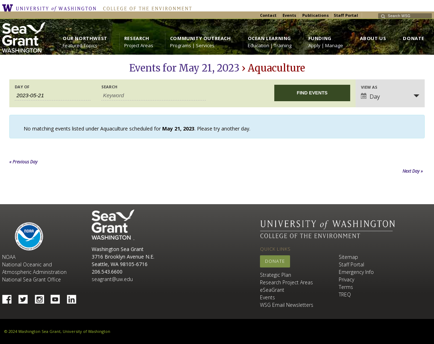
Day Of (22, 87)
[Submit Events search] (312, 93)
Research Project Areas (286, 282)
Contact (268, 15)
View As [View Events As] (369, 87)
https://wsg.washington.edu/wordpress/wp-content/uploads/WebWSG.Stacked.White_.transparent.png (23, 37)
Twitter (25, 297)
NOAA (29, 236)
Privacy (346, 279)
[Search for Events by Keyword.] (153, 95)
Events (289, 15)
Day (370, 96)
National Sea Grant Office (31, 279)
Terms (346, 287)
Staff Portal (346, 15)
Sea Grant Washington (113, 225)
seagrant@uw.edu (112, 279)
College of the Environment (146, 7)
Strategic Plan (275, 274)
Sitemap (348, 257)
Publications (315, 15)
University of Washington (51, 7)
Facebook (9, 297)
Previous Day (23, 162)
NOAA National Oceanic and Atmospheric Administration (34, 264)
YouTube (58, 297)
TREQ (345, 294)
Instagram (41, 297)
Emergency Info (356, 272)
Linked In (74, 297)
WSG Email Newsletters (286, 304)
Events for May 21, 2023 (184, 68)
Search (109, 87)
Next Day (412, 171)
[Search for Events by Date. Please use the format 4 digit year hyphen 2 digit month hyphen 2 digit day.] (53, 95)
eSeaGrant (272, 289)
